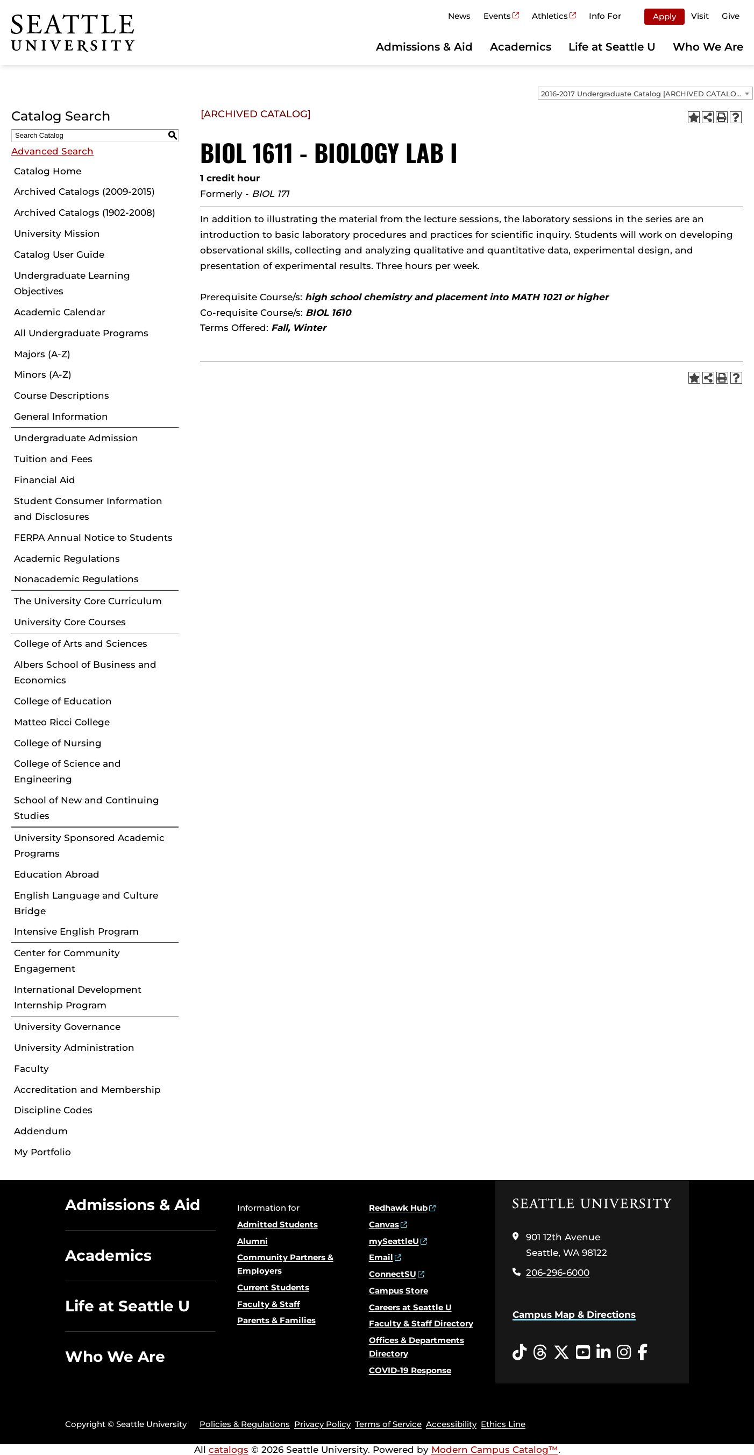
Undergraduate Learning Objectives (72, 283)
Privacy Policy (322, 1424)
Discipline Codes (53, 1110)
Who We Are (708, 46)
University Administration (74, 1047)
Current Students (273, 1287)
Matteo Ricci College (62, 722)
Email (381, 1257)
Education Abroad (56, 874)
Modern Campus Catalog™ (494, 1449)
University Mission (57, 233)
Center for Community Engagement (67, 961)
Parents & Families (276, 1320)
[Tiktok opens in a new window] (520, 1352)
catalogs (228, 1449)
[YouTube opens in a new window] (583, 1352)
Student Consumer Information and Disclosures (88, 509)
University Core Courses (70, 622)
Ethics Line (503, 1424)
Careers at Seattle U (410, 1307)
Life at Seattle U (612, 46)
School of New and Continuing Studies (86, 808)
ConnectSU (392, 1274)
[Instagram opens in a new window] (624, 1352)
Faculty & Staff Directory (421, 1323)
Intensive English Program (76, 931)
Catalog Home (47, 171)
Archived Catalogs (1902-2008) (84, 212)
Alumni (252, 1241)
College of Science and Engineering (67, 771)
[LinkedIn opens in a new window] (603, 1352)
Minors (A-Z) (43, 374)
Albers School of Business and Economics (85, 672)
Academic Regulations (67, 558)
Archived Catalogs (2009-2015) (84, 191)
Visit (700, 16)
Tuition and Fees (53, 459)
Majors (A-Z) (42, 354)
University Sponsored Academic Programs (89, 845)
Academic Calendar (59, 312)
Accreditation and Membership (87, 1089)
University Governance (67, 1026)
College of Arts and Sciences (80, 643)
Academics (520, 46)
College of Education (63, 701)
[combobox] (645, 93)
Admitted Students (277, 1224)
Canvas (384, 1224)
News (459, 16)
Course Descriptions (61, 395)
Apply (664, 16)
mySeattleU (394, 1241)
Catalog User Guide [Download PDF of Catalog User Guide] (59, 254)
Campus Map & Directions (574, 1314)
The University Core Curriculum (88, 601)
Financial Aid (44, 480)
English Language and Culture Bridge (86, 903)
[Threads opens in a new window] (540, 1352)
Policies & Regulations (245, 1424)
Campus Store (398, 1291)
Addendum (41, 1131)
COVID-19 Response (410, 1370)
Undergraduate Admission (76, 438)
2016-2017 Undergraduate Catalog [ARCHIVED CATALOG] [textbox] (642, 93)
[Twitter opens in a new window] (561, 1352)
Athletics (550, 16)
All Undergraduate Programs (81, 333)
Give (730, 16)
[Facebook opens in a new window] (642, 1352)
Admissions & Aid (424, 46)
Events (497, 16)
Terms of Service (388, 1424)
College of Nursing (58, 743)
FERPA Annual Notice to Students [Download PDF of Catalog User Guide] (93, 537)
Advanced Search (52, 151)
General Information (61, 416)
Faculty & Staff (268, 1304)
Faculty (31, 1068)
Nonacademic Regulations (76, 579)
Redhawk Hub (398, 1208)
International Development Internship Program (77, 997)
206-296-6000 (557, 1272)
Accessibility (451, 1424)
